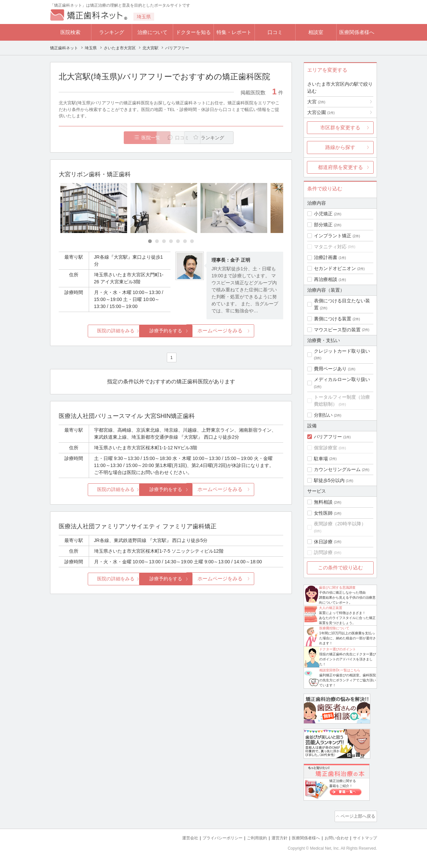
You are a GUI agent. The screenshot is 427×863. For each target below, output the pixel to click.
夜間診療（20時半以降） (340, 523)
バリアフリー (328, 436)
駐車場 (321, 458)
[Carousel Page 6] (185, 242)
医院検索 (70, 32)
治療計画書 (325, 257)
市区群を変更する (340, 127)
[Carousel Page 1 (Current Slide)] (150, 242)
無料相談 (323, 502)
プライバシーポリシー (211, 836)
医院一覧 (105, 138)
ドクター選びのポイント (337, 649)
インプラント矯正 (332, 235)
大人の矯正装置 (330, 608)
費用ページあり (330, 368)
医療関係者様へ (356, 32)
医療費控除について (334, 628)
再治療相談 (325, 279)
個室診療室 (325, 447)
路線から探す (340, 147)
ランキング (111, 32)
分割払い (323, 415)
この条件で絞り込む (340, 567)
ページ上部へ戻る (358, 815)
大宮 (316, 101)
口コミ (275, 32)
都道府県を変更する (340, 167)
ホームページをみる (246, 331)
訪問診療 (323, 552)
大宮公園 (321, 112)
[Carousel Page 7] (192, 242)
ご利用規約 (248, 836)
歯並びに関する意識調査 (337, 587)
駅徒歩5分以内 (329, 480)
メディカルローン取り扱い (342, 379)
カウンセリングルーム (337, 469)
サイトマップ (364, 836)
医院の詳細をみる (96, 331)
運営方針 (272, 836)
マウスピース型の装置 (337, 329)
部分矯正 (323, 224)
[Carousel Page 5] (178, 242)
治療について (152, 32)
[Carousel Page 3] (164, 242)
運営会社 (176, 836)
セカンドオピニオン (335, 268)
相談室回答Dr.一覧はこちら (339, 670)
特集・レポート (234, 32)
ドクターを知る (193, 32)
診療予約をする (170, 331)
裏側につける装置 (332, 318)
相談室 (315, 32)
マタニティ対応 (330, 246)
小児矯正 (323, 213)
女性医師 (323, 513)
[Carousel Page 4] (171, 242)
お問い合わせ (334, 836)
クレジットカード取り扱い (342, 351)
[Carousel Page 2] (157, 242)
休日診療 (323, 541)
